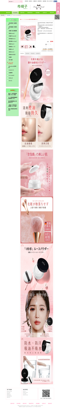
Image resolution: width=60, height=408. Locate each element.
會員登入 (30, 1)
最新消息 (22, 12)
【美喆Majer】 (11, 43)
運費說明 (8, 393)
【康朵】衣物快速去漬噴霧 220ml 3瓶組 (12, 106)
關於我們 (8, 12)
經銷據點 (38, 12)
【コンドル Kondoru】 (10, 63)
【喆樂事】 (10, 72)
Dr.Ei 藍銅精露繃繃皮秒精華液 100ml (12, 98)
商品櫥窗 (15, 12)
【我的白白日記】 (12, 54)
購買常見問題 (9, 391)
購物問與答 (30, 12)
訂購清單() (40, 1)
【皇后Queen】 (11, 51)
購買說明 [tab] (38, 53)
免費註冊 (35, 1)
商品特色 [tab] (22, 53)
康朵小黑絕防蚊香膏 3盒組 (12, 109)
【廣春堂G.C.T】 (12, 46)
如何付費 (8, 392)
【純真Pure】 (11, 49)
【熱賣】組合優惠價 (12, 30)
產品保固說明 (9, 396)
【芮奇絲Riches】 (12, 38)
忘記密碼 (24, 393)
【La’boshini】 (11, 75)
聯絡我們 (52, 12)
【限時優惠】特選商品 (12, 27)
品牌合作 (45, 12)
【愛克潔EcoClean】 (12, 41)
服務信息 (8, 397)
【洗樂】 (10, 57)
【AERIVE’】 (11, 70)
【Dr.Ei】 (10, 80)
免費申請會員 (25, 392)
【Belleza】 (10, 78)
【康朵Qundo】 (11, 33)
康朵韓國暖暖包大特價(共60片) (12, 102)
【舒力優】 (10, 59)
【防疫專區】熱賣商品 (12, 24)
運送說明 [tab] (32, 53)
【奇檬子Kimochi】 (12, 36)
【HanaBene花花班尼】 (12, 67)
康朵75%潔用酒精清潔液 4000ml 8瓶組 (12, 94)
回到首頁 (26, 1)
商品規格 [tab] (27, 53)
